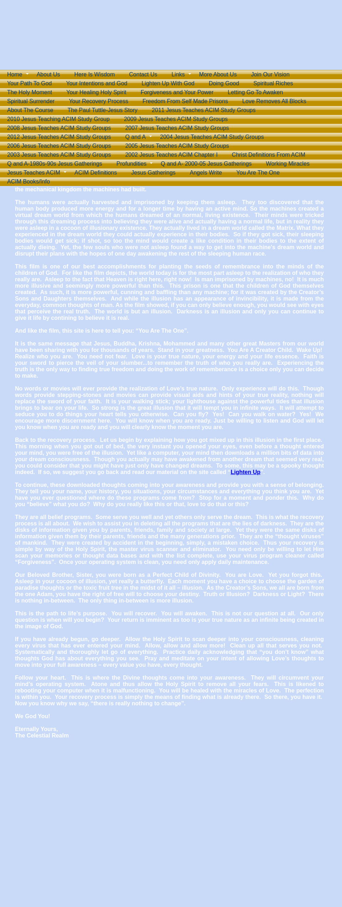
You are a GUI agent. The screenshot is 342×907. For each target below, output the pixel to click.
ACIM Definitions (95, 173)
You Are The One (258, 173)
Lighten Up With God (168, 83)
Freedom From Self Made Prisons (185, 101)
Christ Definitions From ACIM (268, 155)
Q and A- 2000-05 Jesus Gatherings (206, 164)
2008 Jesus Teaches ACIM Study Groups (59, 128)
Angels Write (206, 173)
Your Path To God (29, 83)
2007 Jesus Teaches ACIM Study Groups (177, 128)
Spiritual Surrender (31, 101)
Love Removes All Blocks (274, 101)
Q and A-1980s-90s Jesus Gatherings (54, 164)
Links (178, 74)
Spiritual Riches (273, 83)
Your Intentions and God (96, 83)
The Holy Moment (29, 92)
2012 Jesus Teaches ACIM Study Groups (59, 137)
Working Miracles (288, 164)
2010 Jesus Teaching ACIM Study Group (58, 119)
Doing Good (224, 83)
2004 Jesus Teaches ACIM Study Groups (212, 137)
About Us (48, 74)
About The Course (30, 110)
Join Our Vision (270, 74)
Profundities (131, 164)
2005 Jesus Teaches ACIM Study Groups (177, 146)
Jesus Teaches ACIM (33, 173)
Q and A (135, 137)
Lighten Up (245, 472)
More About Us (218, 74)
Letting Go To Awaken (255, 92)
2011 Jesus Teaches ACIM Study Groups (203, 110)
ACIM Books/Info (28, 181)
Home (14, 74)
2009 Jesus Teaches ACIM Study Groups (176, 119)
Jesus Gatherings (153, 173)
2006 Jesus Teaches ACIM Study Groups (59, 146)
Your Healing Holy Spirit (96, 92)
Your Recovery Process (98, 101)
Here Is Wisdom (94, 74)
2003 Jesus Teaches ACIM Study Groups (59, 155)
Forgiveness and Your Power (177, 92)
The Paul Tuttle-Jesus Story (103, 110)
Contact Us (143, 74)
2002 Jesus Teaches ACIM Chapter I (171, 155)
